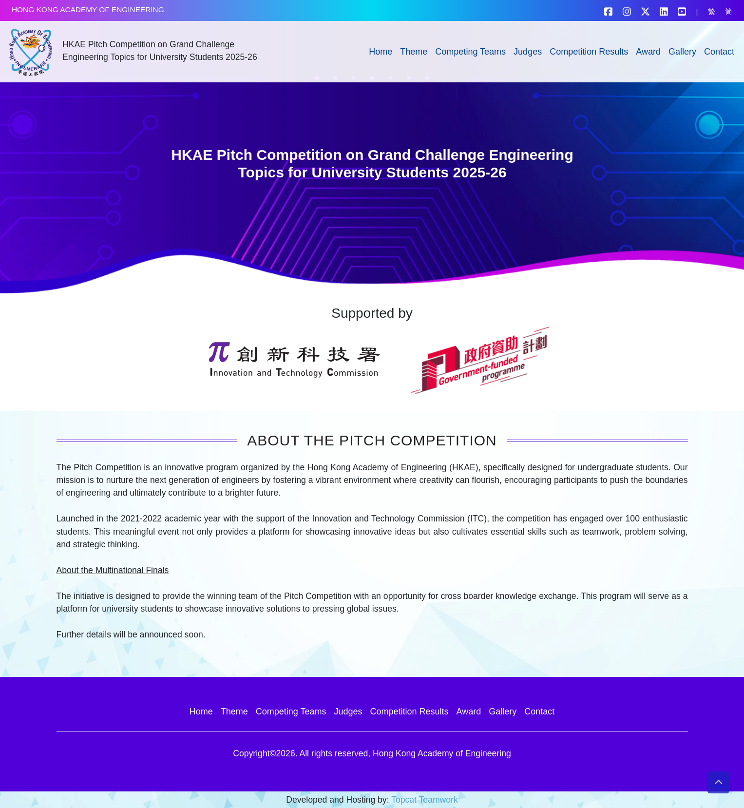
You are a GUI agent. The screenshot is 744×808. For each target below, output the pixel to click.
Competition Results (589, 52)
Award (648, 52)
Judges (528, 52)
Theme (413, 52)
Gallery (682, 52)
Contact (719, 52)
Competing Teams (470, 52)
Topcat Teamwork (424, 800)
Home (380, 52)
